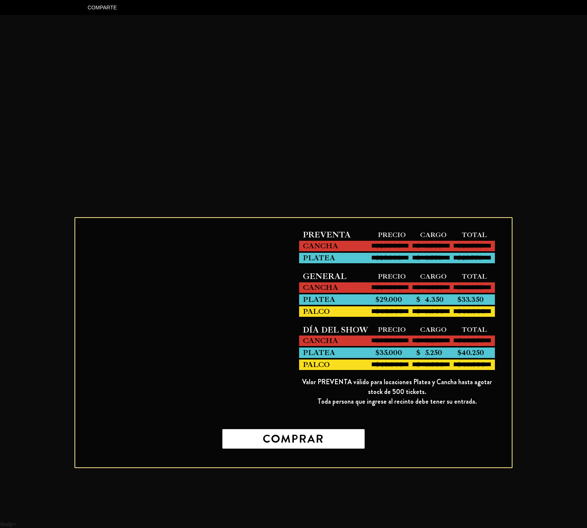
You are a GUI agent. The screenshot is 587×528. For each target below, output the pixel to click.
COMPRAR (293, 439)
